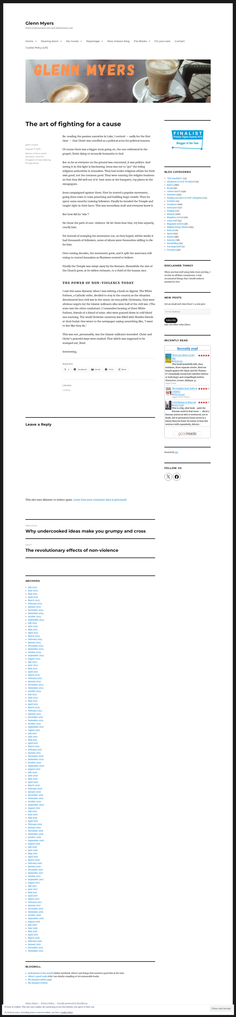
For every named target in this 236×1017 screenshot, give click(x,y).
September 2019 (36, 805)
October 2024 (34, 616)
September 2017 (36, 879)
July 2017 (32, 886)
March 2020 (34, 785)
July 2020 (32, 772)
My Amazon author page (40, 979)
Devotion (30, 156)
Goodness (172, 204)
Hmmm (40, 156)
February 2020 (35, 788)
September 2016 (36, 918)
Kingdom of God (33, 160)
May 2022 (33, 701)
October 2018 (34, 837)
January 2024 (34, 642)
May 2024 (33, 629)
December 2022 (35, 684)
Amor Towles (179, 405)
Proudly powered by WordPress (72, 1003)
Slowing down (49, 41)
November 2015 (35, 951)
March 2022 (34, 707)
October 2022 (34, 691)
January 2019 (34, 827)
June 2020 (33, 775)
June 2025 (33, 590)
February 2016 (35, 941)
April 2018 (33, 856)
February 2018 (35, 863)
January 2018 (34, 866)
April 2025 (33, 597)
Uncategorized (174, 246)
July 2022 (32, 694)
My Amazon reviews (38, 983)
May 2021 (32, 740)
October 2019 (34, 801)
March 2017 (34, 899)
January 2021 (34, 753)
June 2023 (33, 665)
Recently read (187, 348)
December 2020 (35, 756)
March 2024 (34, 636)
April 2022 (33, 704)
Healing (171, 211)
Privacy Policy (47, 1003)
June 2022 (33, 697)
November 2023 (35, 649)
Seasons (171, 240)
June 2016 (33, 928)
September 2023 (36, 655)
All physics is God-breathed (180, 181)
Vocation (171, 250)
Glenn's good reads (37, 976)
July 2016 (32, 925)
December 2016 (35, 908)
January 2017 (34, 905)
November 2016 (35, 912)
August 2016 (34, 921)
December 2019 (35, 795)
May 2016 (32, 931)
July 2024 (32, 623)
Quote (170, 233)
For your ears (162, 41)
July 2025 (32, 587)
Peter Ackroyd (179, 395)
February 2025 (35, 603)
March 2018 (34, 860)
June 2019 (33, 814)
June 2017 (33, 889)
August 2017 (34, 882)
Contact (180, 41)
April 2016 (33, 934)
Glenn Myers (39, 23)
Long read (172, 220)
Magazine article (175, 224)
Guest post (172, 207)
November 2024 (36, 613)
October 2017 (34, 876)
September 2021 (36, 727)
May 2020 (33, 779)
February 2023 (35, 678)
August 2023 (34, 658)
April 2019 (33, 821)
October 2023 (34, 652)
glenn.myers (31, 144)
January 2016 (34, 944)
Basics (28, 153)
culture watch (40, 153)
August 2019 (34, 808)
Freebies (171, 201)
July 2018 (32, 847)
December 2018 (35, 831)
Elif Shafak (178, 361)
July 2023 (32, 662)
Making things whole (177, 227)
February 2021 (35, 749)
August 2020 (34, 769)
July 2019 (32, 811)
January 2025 (34, 607)
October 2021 (34, 723)
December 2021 (35, 717)
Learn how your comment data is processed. (100, 499)
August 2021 (34, 730)
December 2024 (35, 610)
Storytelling (172, 243)
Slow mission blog (118, 41)
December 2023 (35, 646)
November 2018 (35, 834)
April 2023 (33, 671)
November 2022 (36, 688)
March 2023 (34, 675)
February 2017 (35, 902)
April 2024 (33, 633)
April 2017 (33, 895)
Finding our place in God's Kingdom (184, 198)
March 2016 (34, 938)
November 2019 (35, 798)
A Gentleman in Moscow (184, 402)
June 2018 (33, 850)
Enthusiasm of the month (40, 973)
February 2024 (35, 639)
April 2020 (33, 782)
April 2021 (33, 743)
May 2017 (32, 892)
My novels (72, 41)
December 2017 (35, 869)
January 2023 (34, 681)
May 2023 (32, 668)
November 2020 (36, 759)
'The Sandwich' (174, 178)
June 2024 (33, 626)
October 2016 (34, 915)
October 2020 (34, 762)
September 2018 (36, 840)
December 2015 (35, 947)
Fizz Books (140, 41)
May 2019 (32, 818)
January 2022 (34, 714)
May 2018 (32, 853)
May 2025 (33, 594)
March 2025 (34, 600)
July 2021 (32, 733)
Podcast (171, 230)
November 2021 (35, 720)
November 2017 (35, 873)
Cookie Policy (67, 1012)
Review (170, 237)
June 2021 (33, 736)
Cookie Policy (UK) (36, 47)
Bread (170, 188)
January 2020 (34, 792)
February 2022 (35, 710)
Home (29, 41)
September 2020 (36, 766)
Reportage (93, 41)
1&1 (176, 452)
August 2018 (34, 844)
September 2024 (36, 620)
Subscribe (171, 320)
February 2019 (35, 824)
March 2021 (34, 746)
